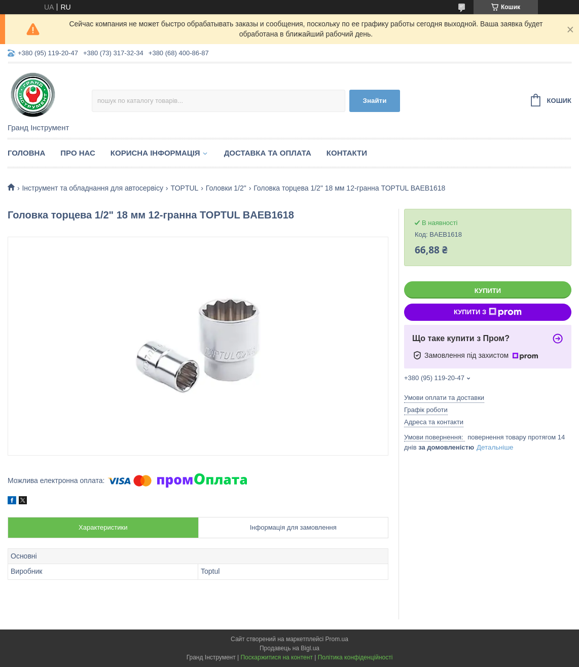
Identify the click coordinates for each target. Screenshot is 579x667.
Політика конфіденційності (355, 657)
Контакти (347, 153)
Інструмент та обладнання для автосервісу (92, 188)
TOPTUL (184, 188)
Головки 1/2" (226, 188)
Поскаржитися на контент (276, 657)
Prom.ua (336, 639)
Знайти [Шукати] (375, 100)
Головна (26, 153)
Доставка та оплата (267, 153)
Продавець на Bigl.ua (289, 648)
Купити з (488, 312)
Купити (488, 290)
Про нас (77, 153)
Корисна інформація (155, 153)
